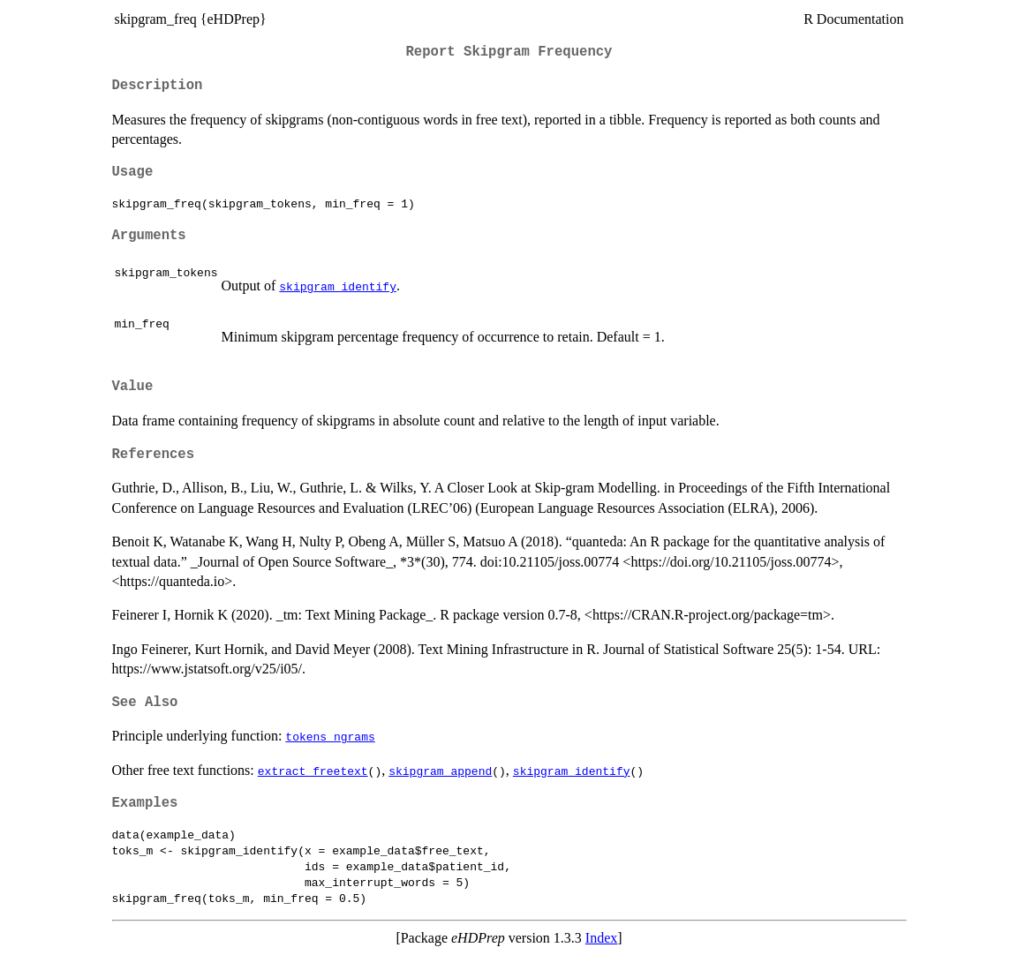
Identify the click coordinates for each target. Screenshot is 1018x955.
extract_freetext (313, 770)
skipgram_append (440, 770)
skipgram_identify (337, 286)
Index (601, 937)
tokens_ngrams (329, 736)
